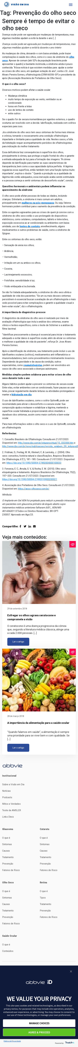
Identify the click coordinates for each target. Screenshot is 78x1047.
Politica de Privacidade (12, 1041)
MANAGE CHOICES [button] (39, 1023)
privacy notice (11, 1008)
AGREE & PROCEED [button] (39, 1032)
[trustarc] (69, 1043)
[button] (71, 972)
